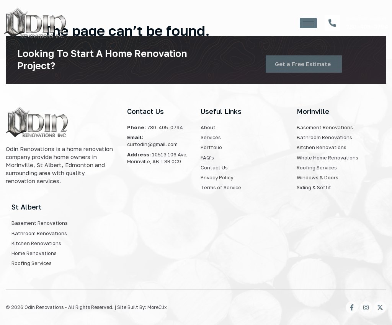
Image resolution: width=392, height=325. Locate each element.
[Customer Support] (332, 23)
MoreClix (157, 307)
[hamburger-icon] (308, 23)
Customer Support (366, 18)
